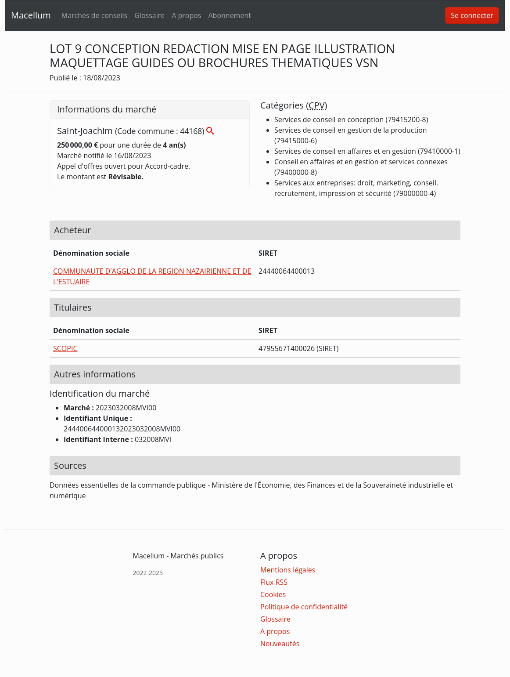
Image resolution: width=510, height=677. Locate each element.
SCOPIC (65, 348)
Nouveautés (279, 643)
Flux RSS (273, 582)
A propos (186, 15)
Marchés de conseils (94, 15)
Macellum (31, 15)
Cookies (273, 594)
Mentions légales (287, 570)
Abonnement (229, 15)
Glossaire (149, 15)
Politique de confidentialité (304, 607)
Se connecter (472, 15)
